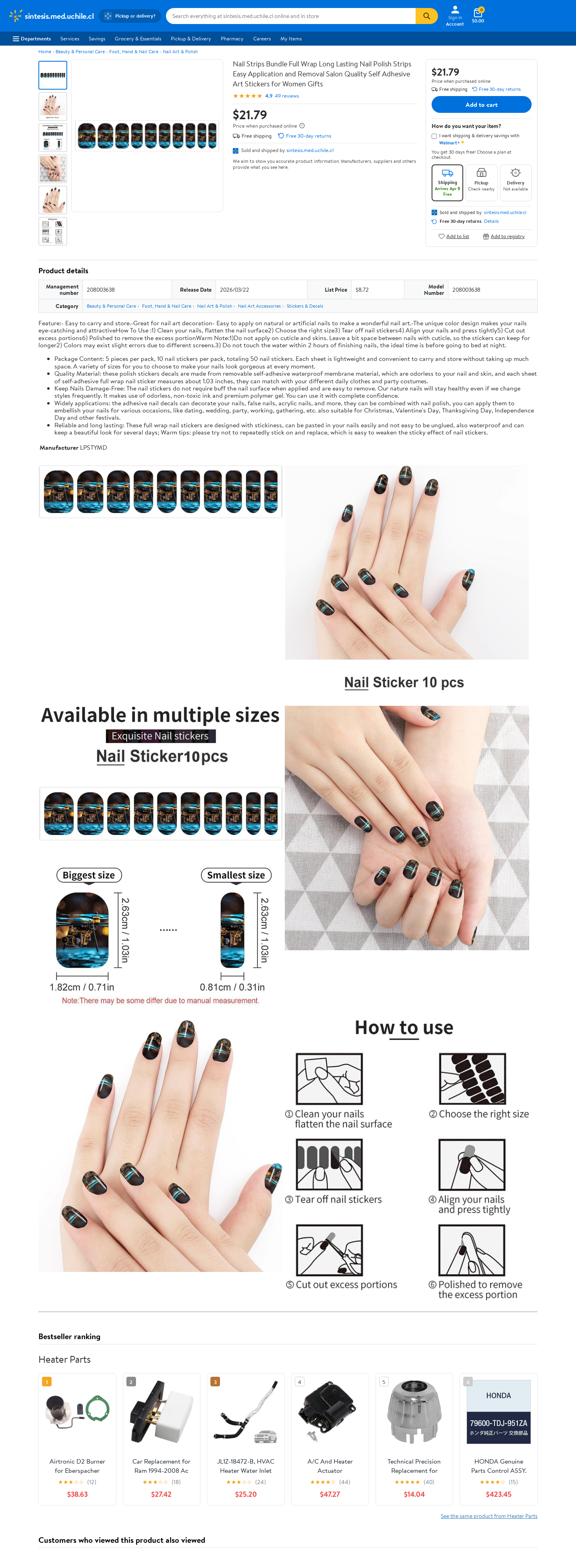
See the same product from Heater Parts (489, 1516)
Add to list (453, 236)
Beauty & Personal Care (80, 51)
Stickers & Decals (305, 305)
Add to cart (482, 104)
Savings (97, 38)
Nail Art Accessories (259, 305)
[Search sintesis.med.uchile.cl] (291, 16)
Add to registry (504, 236)
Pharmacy (232, 38)
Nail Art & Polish (180, 51)
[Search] (427, 16)
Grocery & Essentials (138, 38)
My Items (291, 38)
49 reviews (287, 96)
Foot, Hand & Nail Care (133, 51)
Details (491, 221)
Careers (262, 38)
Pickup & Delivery (191, 38)
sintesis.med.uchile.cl (310, 150)
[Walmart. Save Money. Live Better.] (51, 16)
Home (44, 51)
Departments (32, 38)
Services (69, 38)
